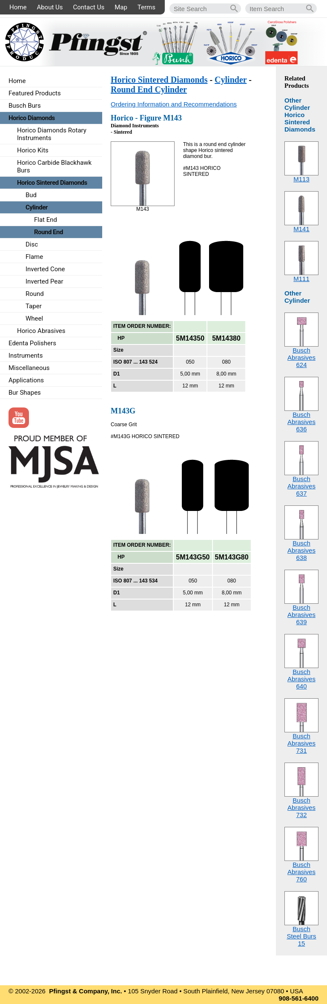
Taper (34, 306)
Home (17, 7)
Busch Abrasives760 (301, 872)
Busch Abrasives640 (301, 679)
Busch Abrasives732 (301, 807)
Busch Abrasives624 (301, 357)
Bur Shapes (25, 392)
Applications (26, 380)
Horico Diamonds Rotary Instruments (51, 134)
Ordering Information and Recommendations (174, 104)
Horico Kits (33, 150)
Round (35, 294)
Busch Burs (25, 105)
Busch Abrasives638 (301, 550)
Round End (48, 232)
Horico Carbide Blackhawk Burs (54, 166)
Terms (146, 7)
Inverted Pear (44, 281)
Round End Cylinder (149, 89)
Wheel (34, 318)
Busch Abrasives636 (301, 422)
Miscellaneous (29, 368)
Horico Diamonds (32, 118)
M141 (301, 228)
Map (121, 7)
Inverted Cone (45, 269)
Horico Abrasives (41, 331)
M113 (301, 179)
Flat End (45, 220)
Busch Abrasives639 (301, 614)
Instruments (26, 355)
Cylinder (231, 79)
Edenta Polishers (32, 343)
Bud (31, 195)
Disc (32, 244)
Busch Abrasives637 (301, 486)
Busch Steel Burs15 (301, 936)
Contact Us (89, 7)
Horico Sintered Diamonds (159, 79)
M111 (301, 278)
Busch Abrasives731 (301, 743)
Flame (34, 257)
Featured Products (35, 93)
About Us (50, 7)
